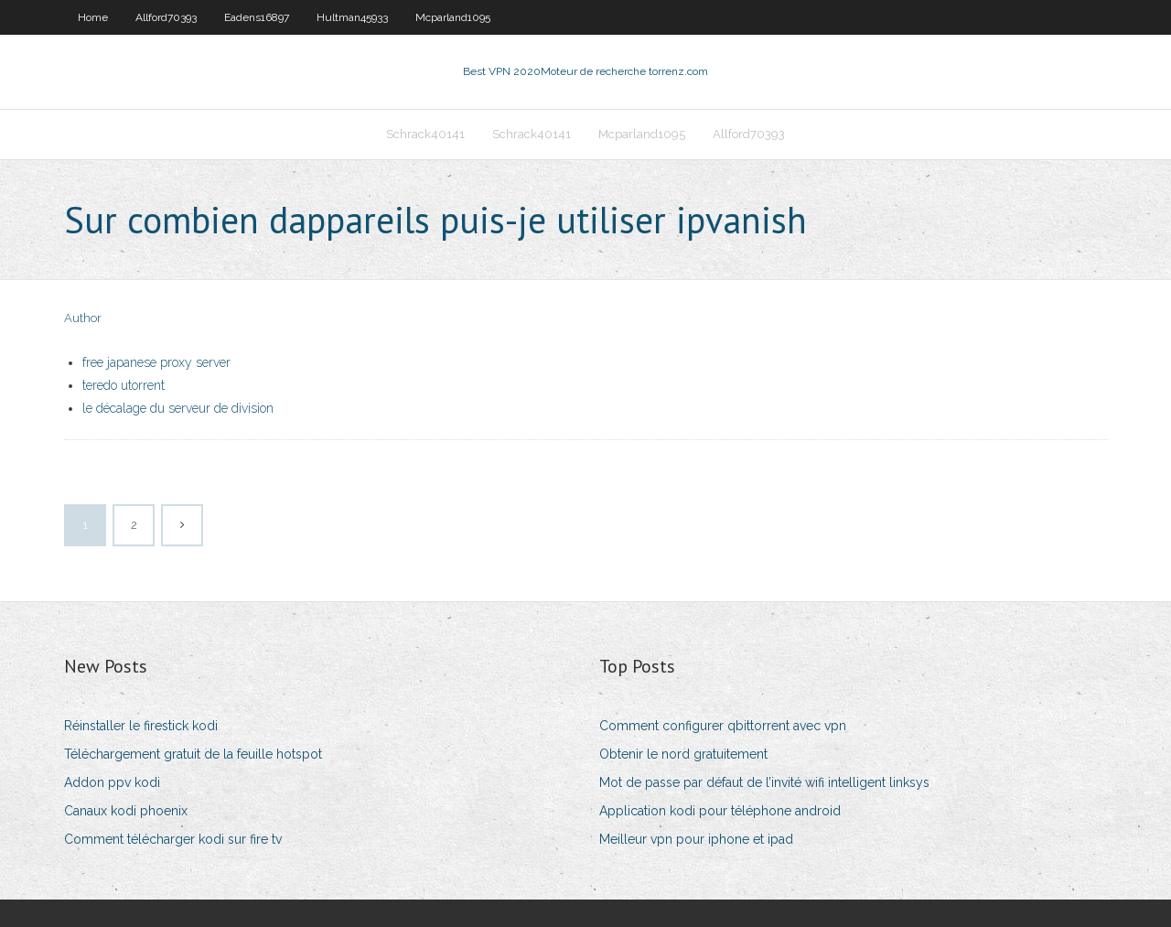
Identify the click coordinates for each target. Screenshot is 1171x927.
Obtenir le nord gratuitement (683, 754)
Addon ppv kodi (112, 782)
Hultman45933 (352, 17)
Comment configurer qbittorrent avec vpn (722, 725)
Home (93, 17)
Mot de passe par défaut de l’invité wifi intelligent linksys (764, 782)
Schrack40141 (425, 134)
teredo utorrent (123, 385)
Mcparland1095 (452, 17)
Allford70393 (166, 17)
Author (83, 318)
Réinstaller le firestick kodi (141, 725)
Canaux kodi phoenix (126, 810)
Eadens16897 (256, 17)
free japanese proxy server (156, 362)
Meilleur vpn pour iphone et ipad (696, 839)
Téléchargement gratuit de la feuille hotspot (193, 754)
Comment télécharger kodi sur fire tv (173, 839)
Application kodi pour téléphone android (720, 810)
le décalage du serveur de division (178, 408)
